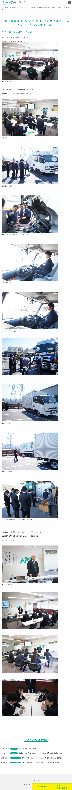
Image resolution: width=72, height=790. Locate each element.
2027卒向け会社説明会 (27, 749)
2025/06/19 (5, 759)
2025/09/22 (5, 754)
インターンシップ (15, 758)
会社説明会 (14, 749)
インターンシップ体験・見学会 (62, 786)
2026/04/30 (5, 749)
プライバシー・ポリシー (36, 780)
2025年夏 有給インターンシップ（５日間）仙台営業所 (42, 759)
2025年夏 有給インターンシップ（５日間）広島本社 (41, 763)
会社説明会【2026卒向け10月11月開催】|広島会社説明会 (40, 754)
